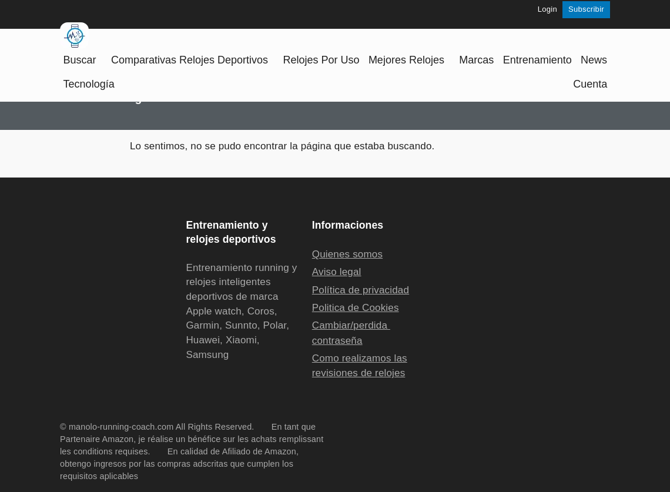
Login (547, 9)
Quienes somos (347, 254)
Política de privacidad (360, 290)
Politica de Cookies (355, 307)
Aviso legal (336, 271)
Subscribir (586, 9)
